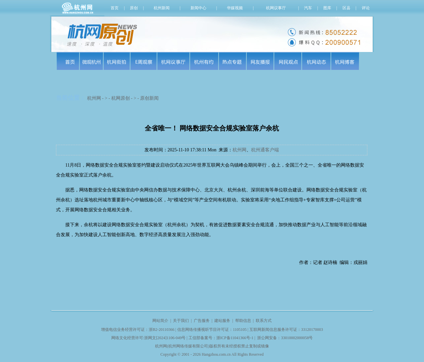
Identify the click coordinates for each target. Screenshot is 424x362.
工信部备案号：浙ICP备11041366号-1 (220, 338)
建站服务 (222, 320)
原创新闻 (149, 98)
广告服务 (202, 320)
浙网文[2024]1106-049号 (165, 338)
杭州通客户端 (265, 149)
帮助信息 (243, 320)
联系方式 (264, 320)
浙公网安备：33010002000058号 (285, 338)
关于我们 (181, 320)
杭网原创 (120, 98)
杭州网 (94, 98)
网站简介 (160, 320)
